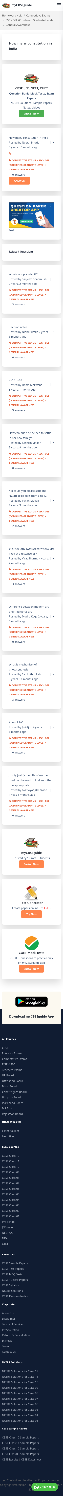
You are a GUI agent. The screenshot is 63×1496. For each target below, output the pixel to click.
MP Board (8, 1108)
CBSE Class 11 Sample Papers (20, 1443)
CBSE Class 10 (10, 1167)
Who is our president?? (23, 274)
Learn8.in (8, 1136)
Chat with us (44, 1486)
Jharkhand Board (12, 1103)
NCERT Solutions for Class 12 (20, 1371)
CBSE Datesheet (31, 1459)
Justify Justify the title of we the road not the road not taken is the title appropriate (30, 780)
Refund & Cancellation (16, 1335)
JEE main (7, 1227)
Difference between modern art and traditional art (29, 609)
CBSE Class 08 (10, 1178)
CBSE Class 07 (10, 1183)
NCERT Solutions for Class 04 (20, 1415)
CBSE (5, 1048)
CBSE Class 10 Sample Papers (20, 1448)
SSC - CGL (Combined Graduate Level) (29, 20)
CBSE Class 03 (10, 1205)
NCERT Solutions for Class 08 (20, 1393)
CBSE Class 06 (10, 1189)
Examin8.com (10, 1131)
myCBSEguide (17, 5)
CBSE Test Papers (13, 1269)
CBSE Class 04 (10, 1200)
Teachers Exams (12, 1070)
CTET (5, 1244)
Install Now (31, 113)
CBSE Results (10, 1459)
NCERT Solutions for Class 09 (20, 1387)
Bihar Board (9, 1086)
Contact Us (9, 1351)
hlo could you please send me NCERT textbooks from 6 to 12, (28, 493)
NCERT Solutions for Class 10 (20, 1382)
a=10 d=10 (15, 380)
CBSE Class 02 (10, 1211)
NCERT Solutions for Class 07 (20, 1398)
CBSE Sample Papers (15, 1263)
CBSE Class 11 (10, 1161)
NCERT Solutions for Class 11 (20, 1376)
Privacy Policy (10, 1329)
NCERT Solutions (12, 1291)
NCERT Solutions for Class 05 (20, 1409)
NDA (5, 1238)
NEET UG (7, 1233)
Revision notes (18, 327)
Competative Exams (14, 1059)
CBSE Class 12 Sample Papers (20, 1437)
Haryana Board (11, 1097)
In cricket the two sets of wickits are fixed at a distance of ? (31, 551)
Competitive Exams (38, 15)
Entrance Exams (12, 1053)
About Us (8, 1313)
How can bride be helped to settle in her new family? (30, 435)
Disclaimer (8, 1318)
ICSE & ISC (8, 1064)
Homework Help (12, 15)
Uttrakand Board (12, 1081)
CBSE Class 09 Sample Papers (20, 1454)
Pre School (8, 1222)
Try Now (31, 914)
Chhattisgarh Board (14, 1092)
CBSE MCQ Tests (12, 1274)
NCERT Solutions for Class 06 (20, 1404)
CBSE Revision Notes (15, 1296)
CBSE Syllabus (10, 1285)
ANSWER (19, 180)
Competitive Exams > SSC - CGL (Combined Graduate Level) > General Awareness (29, 165)
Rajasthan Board (12, 1114)
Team (5, 1346)
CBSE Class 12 (10, 1156)
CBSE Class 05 (10, 1194)
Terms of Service (12, 1324)
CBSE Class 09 (10, 1172)
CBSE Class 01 (10, 1216)
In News (7, 1340)
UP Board (8, 1075)
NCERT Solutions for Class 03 (20, 1420)
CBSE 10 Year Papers (15, 1280)
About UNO (16, 722)
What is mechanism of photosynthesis (23, 667)
